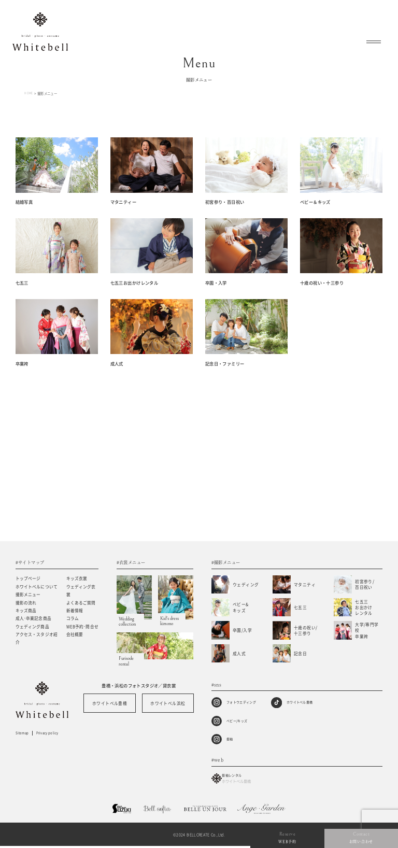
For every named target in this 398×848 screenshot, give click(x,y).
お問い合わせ (378, 840)
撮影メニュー (28, 595)
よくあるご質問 (81, 603)
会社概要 (74, 635)
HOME (29, 93)
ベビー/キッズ (240, 721)
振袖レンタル (239, 780)
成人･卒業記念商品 (33, 618)
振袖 (230, 739)
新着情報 (74, 611)
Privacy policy (55, 734)
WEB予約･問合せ (82, 627)
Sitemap (24, 734)
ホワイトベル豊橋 (109, 703)
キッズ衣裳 (77, 579)
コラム (72, 618)
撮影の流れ (26, 603)
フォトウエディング (245, 702)
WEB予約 (341, 840)
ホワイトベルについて (37, 587)
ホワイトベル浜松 (167, 703)
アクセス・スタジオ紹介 (37, 638)
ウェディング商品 (32, 627)
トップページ (28, 579)
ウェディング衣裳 (81, 591)
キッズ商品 (26, 611)
